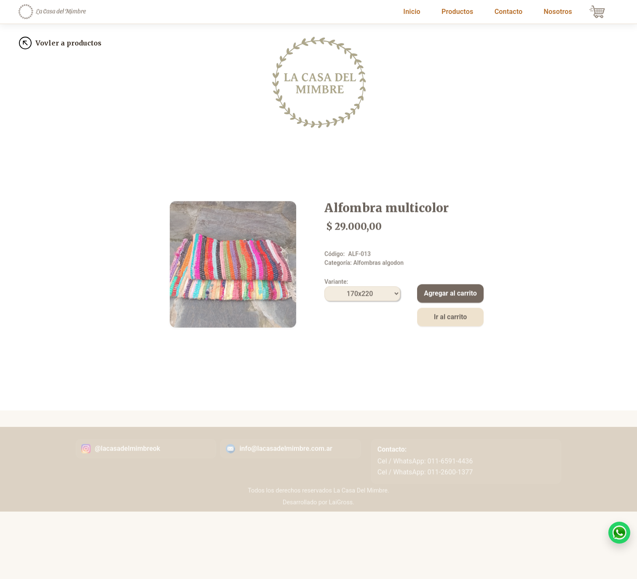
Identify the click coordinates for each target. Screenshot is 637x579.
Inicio (413, 11)
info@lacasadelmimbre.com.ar (285, 459)
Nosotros (558, 12)
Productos (457, 12)
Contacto (509, 12)
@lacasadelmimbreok (127, 459)
